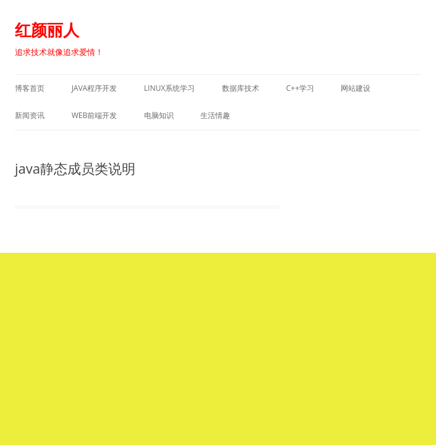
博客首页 (30, 88)
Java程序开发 (95, 88)
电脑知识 (159, 115)
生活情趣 (215, 115)
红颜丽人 (47, 30)
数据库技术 (240, 88)
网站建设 (355, 88)
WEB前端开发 (95, 115)
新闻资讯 (30, 115)
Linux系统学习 (169, 88)
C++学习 (300, 88)
